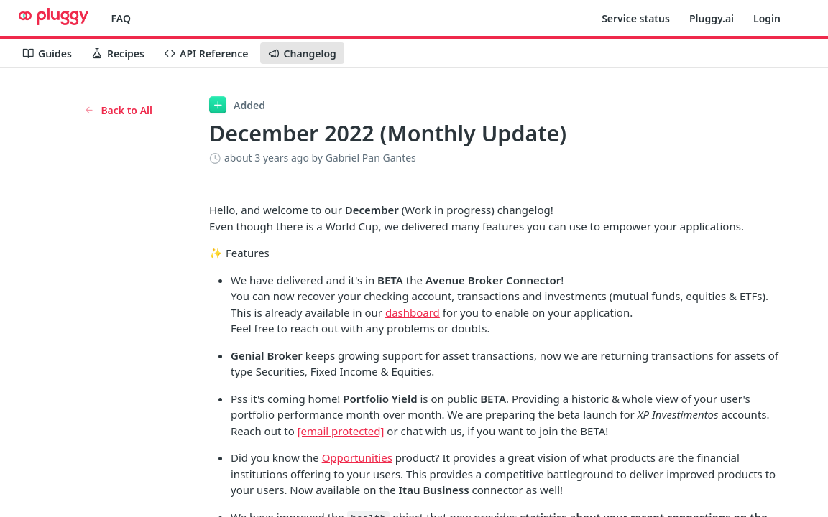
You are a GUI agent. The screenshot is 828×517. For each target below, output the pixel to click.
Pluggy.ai (711, 18)
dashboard (412, 312)
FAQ (121, 18)
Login (767, 18)
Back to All (118, 110)
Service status (636, 18)
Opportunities (357, 457)
